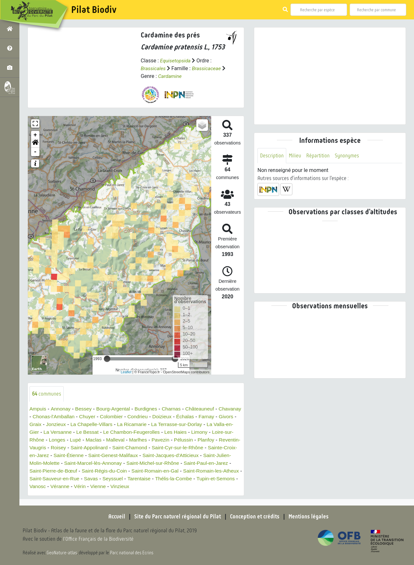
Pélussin (230, 439)
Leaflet (126, 372)
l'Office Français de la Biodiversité (99, 539)
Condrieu (165, 416)
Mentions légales (310, 516)
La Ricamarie (175, 424)
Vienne (165, 486)
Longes (101, 439)
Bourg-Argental (115, 408)
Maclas (138, 439)
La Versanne (105, 432)
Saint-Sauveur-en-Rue (117, 478)
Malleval (160, 439)
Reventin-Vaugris (74, 447)
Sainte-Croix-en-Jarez (74, 455)
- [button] (35, 152)
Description (272, 156)
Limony (37, 439)
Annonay (61, 408)
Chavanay (41, 416)
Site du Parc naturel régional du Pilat (177, 516)
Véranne (126, 486)
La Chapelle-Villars (133, 424)
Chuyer (113, 416)
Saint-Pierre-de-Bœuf (107, 471)
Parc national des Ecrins (132, 553)
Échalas (214, 416)
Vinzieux (187, 486)
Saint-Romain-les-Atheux (58, 478)
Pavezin (207, 439)
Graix (76, 424)
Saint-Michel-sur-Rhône (213, 463)
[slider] (107, 359)
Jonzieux (97, 424)
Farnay (37, 424)
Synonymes (348, 156)
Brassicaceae (208, 68)
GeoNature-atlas (62, 553)
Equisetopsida (176, 61)
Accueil (115, 516)
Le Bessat (136, 432)
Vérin (146, 486)
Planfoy (41, 447)
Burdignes (148, 408)
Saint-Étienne (119, 455)
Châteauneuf (204, 408)
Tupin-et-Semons (70, 486)
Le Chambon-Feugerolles (181, 432)
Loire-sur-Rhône (69, 439)
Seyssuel (177, 478)
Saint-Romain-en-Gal (212, 471)
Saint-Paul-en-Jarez (55, 471)
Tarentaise (204, 478)
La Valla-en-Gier (67, 432)
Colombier (138, 416)
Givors (57, 424)
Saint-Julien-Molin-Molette (87, 463)
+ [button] (35, 135)
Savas (155, 478)
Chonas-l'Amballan (79, 416)
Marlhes (184, 439)
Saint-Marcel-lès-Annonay (151, 463)
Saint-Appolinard (138, 447)
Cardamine (175, 76)
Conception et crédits (255, 516)
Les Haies (226, 432)
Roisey (106, 447)
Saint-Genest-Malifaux (165, 455)
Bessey (84, 408)
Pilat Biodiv (93, 10)
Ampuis (38, 408)
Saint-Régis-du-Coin (160, 471)
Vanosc (103, 486)
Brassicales (153, 68)
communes (46, 394)
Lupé (120, 439)
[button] (35, 143)
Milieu (295, 156)
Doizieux (190, 416)
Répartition (319, 156)
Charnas (174, 408)
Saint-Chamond (180, 447)
